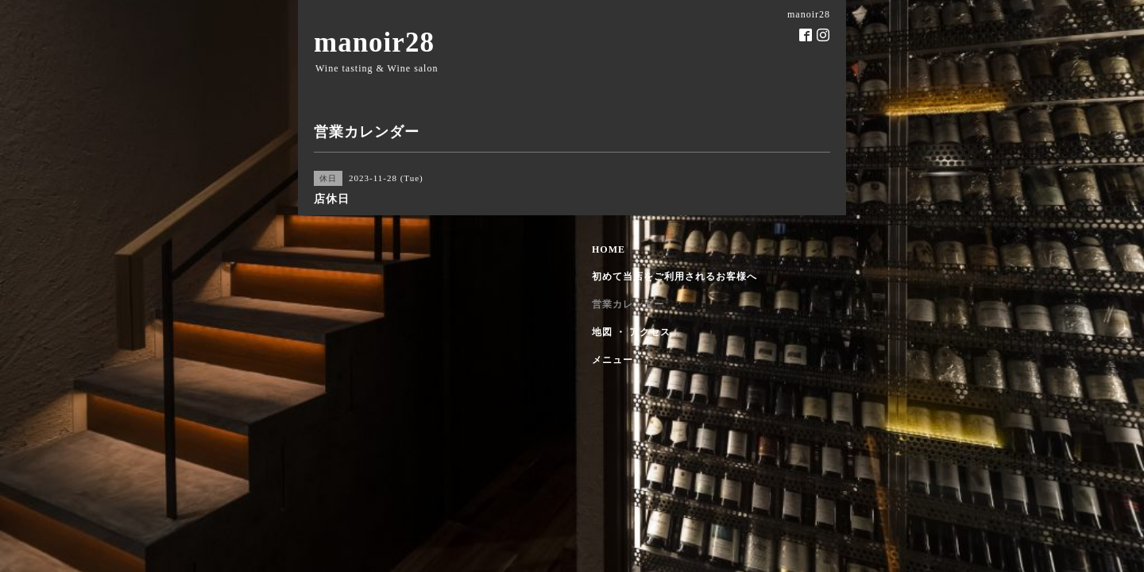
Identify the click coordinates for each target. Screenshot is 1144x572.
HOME (608, 249)
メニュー (612, 359)
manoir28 (374, 42)
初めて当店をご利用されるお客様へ (674, 276)
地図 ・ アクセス (631, 332)
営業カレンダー (628, 304)
